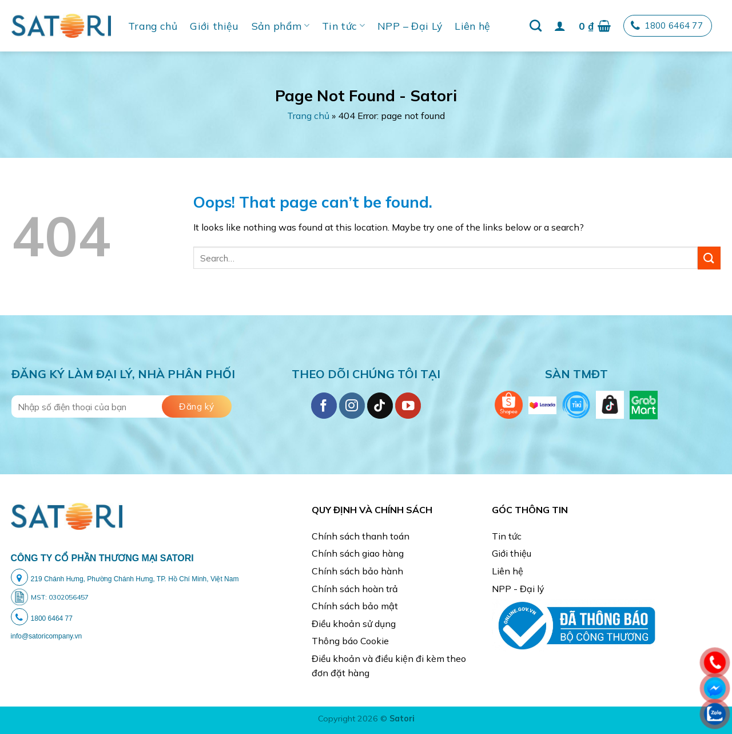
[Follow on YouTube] (408, 405)
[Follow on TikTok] (380, 405)
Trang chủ (152, 25)
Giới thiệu (214, 25)
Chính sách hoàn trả (355, 588)
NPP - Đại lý (518, 588)
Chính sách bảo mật (355, 606)
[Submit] (709, 258)
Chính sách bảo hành (357, 571)
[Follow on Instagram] (352, 405)
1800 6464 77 (667, 25)
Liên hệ (472, 25)
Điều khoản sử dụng (354, 623)
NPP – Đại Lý (409, 25)
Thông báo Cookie (350, 640)
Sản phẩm (280, 25)
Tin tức (343, 25)
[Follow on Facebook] (324, 405)
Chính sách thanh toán (360, 536)
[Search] (536, 25)
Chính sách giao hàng (358, 553)
